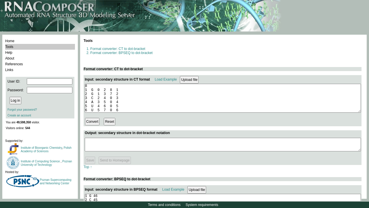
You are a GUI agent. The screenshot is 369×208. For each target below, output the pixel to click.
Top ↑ (88, 173)
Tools (9, 47)
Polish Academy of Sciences (46, 149)
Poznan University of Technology (46, 163)
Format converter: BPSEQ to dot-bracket (121, 53)
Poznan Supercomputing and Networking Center (55, 181)
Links (9, 70)
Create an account (19, 115)
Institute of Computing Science (41, 161)
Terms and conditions (164, 205)
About (9, 58)
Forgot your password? (22, 109)
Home (9, 41)
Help (8, 53)
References (14, 64)
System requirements (202, 205)
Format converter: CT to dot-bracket (117, 49)
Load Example (166, 79)
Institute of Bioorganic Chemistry (41, 147)
